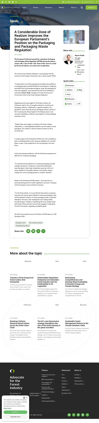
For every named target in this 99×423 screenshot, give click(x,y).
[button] (28, 231)
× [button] (26, 397)
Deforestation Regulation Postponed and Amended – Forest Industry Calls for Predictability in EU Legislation (49, 281)
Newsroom (48, 7)
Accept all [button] (15, 412)
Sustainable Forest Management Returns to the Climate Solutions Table (76, 326)
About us (74, 7)
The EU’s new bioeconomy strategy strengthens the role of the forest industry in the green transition (48, 327)
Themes (35, 7)
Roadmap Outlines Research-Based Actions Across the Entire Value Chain (21, 326)
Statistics (61, 7)
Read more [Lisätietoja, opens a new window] (7, 408)
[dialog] (15, 408)
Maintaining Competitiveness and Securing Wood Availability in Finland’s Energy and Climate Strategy (76, 282)
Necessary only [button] (15, 417)
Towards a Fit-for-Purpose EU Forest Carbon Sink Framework (21, 279)
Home (24, 7)
